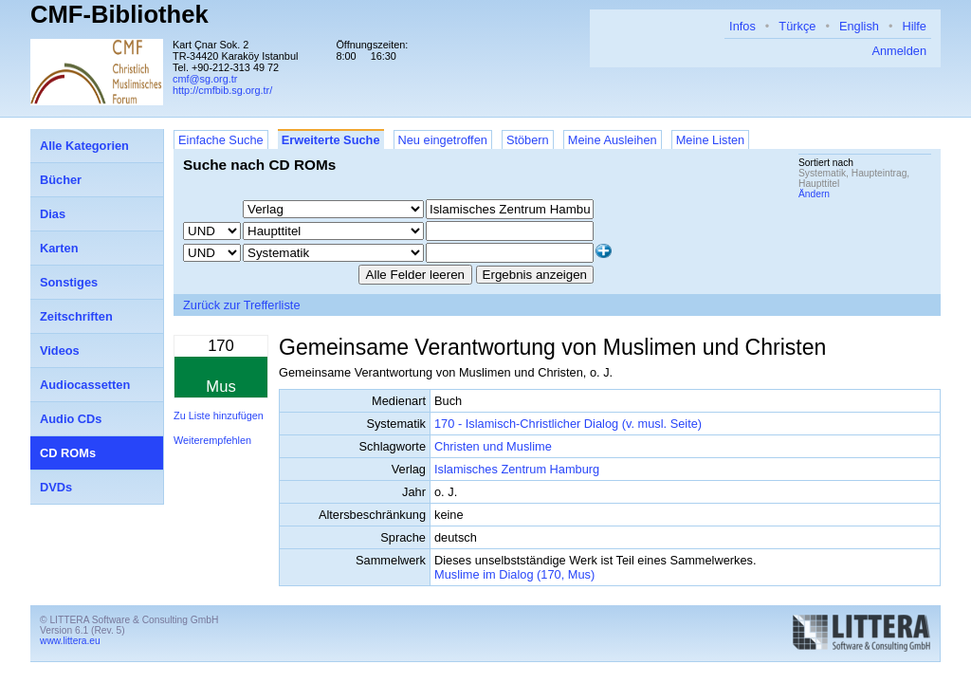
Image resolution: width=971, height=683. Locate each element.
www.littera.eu (70, 641)
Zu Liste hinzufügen (219, 415)
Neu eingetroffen (442, 140)
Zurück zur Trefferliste (242, 305)
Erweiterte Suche (331, 140)
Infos (742, 26)
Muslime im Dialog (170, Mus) (514, 574)
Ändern (814, 194)
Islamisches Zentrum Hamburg (516, 469)
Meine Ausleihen (612, 140)
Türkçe (797, 26)
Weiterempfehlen (212, 440)
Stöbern (527, 140)
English (859, 26)
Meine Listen (710, 140)
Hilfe (914, 26)
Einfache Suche (221, 140)
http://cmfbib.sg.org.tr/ (222, 90)
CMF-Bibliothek (119, 14)
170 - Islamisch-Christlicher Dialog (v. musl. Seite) (568, 423)
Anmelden (898, 51)
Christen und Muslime (493, 446)
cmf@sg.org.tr (205, 78)
